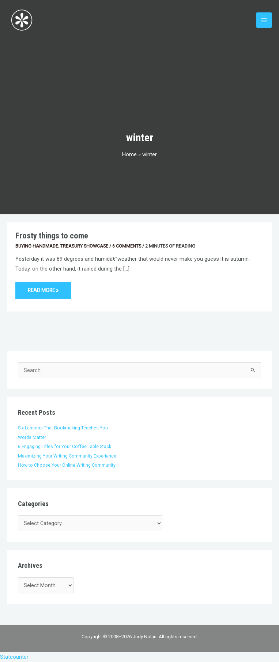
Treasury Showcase (84, 246)
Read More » (43, 287)
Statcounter (14, 657)
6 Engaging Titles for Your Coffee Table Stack (64, 446)
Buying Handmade (36, 246)
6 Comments (126, 246)
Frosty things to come (51, 236)
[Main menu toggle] (264, 20)
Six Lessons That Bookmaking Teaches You (63, 428)
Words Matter (32, 437)
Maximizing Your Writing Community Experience (67, 456)
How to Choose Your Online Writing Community (67, 465)
